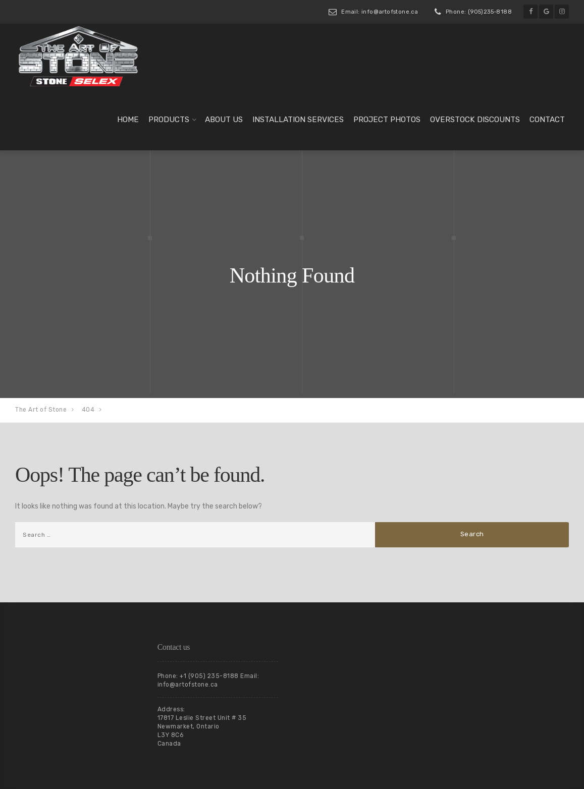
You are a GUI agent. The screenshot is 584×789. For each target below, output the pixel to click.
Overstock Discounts (475, 119)
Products (168, 119)
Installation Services (298, 119)
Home (128, 119)
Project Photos (386, 119)
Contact (547, 119)
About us (224, 119)
